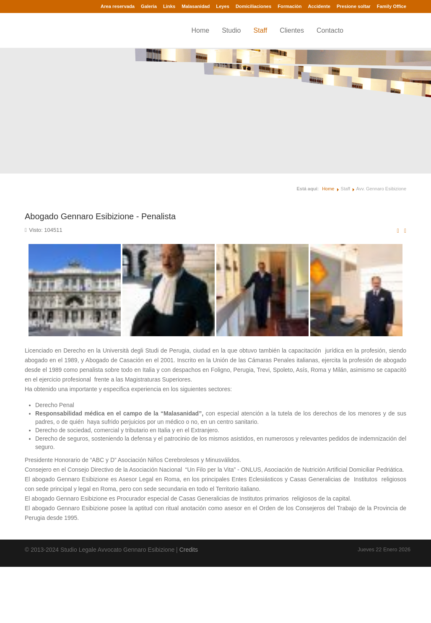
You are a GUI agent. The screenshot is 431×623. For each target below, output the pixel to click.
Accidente (319, 6)
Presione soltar (354, 6)
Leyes (222, 6)
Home (200, 30)
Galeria (149, 6)
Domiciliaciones (253, 6)
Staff (260, 30)
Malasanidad (196, 6)
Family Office (391, 6)
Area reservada (118, 6)
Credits (188, 549)
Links (169, 6)
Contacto (330, 30)
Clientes (292, 30)
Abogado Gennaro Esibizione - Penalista (100, 216)
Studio (231, 30)
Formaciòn (289, 6)
